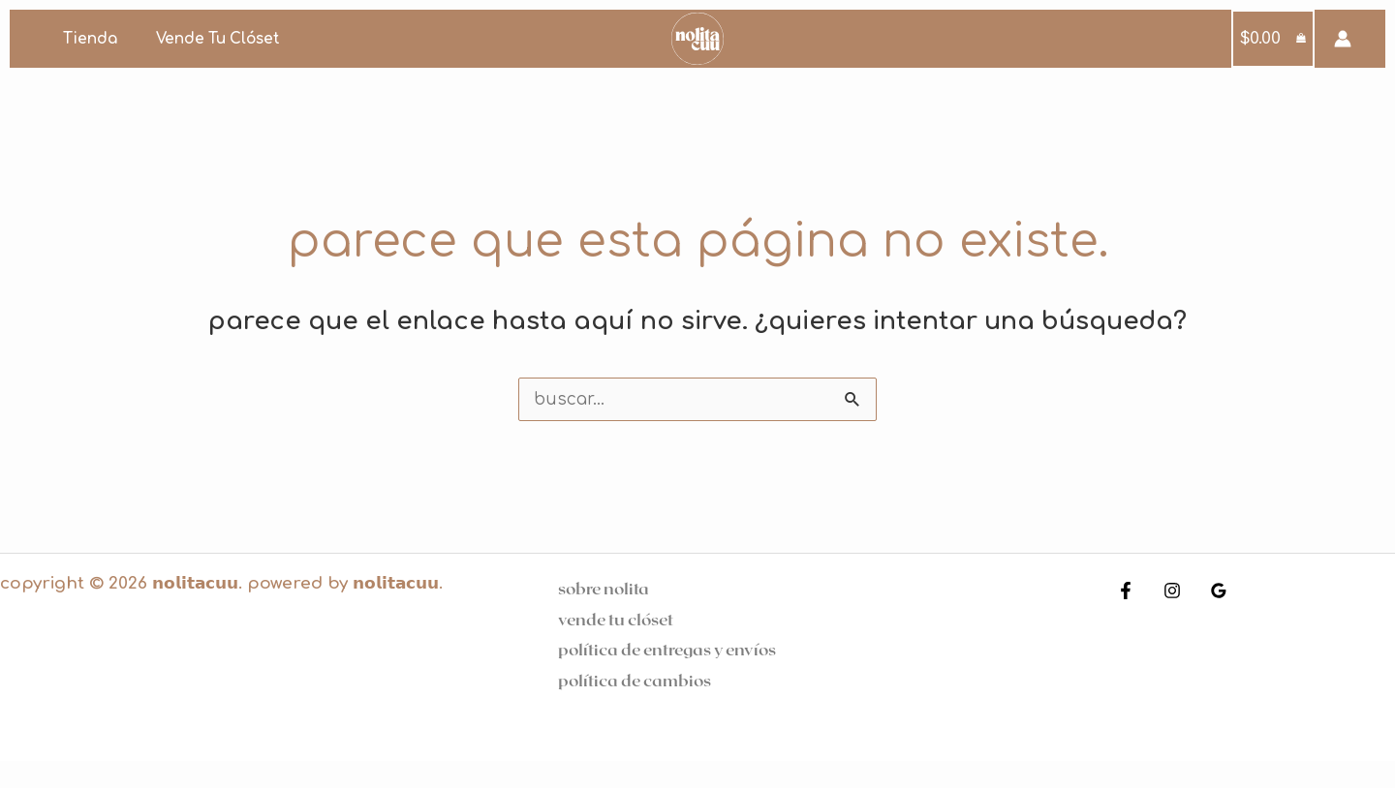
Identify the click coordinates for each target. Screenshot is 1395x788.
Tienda (85, 39)
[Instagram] (1167, 590)
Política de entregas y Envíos (667, 648)
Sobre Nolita (603, 587)
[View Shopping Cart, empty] (1273, 39)
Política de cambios (634, 679)
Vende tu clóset (204, 39)
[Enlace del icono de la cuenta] (1342, 38)
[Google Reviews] (1209, 590)
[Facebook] (1125, 590)
